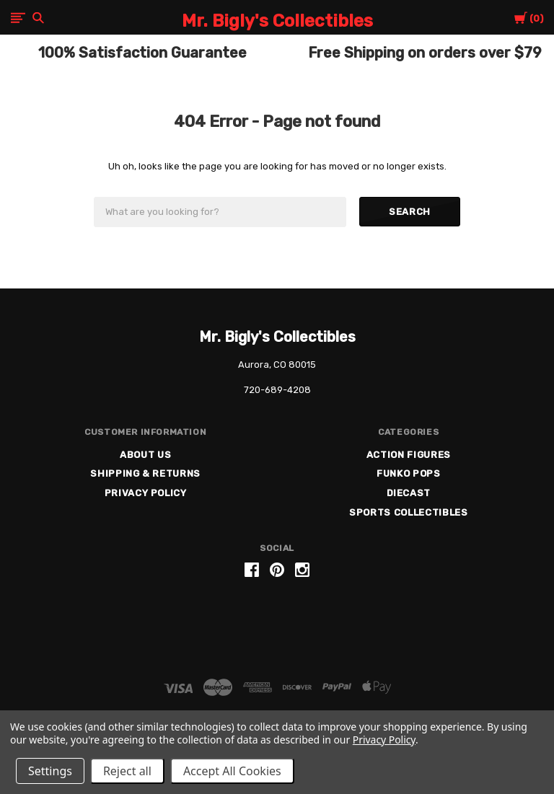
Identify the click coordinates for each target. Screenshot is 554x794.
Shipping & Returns (145, 473)
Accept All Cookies (232, 771)
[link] (277, 625)
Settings (50, 771)
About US (145, 454)
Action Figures (408, 454)
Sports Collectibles (408, 512)
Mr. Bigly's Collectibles (277, 336)
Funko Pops (409, 473)
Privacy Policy (146, 493)
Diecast (409, 493)
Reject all (127, 771)
